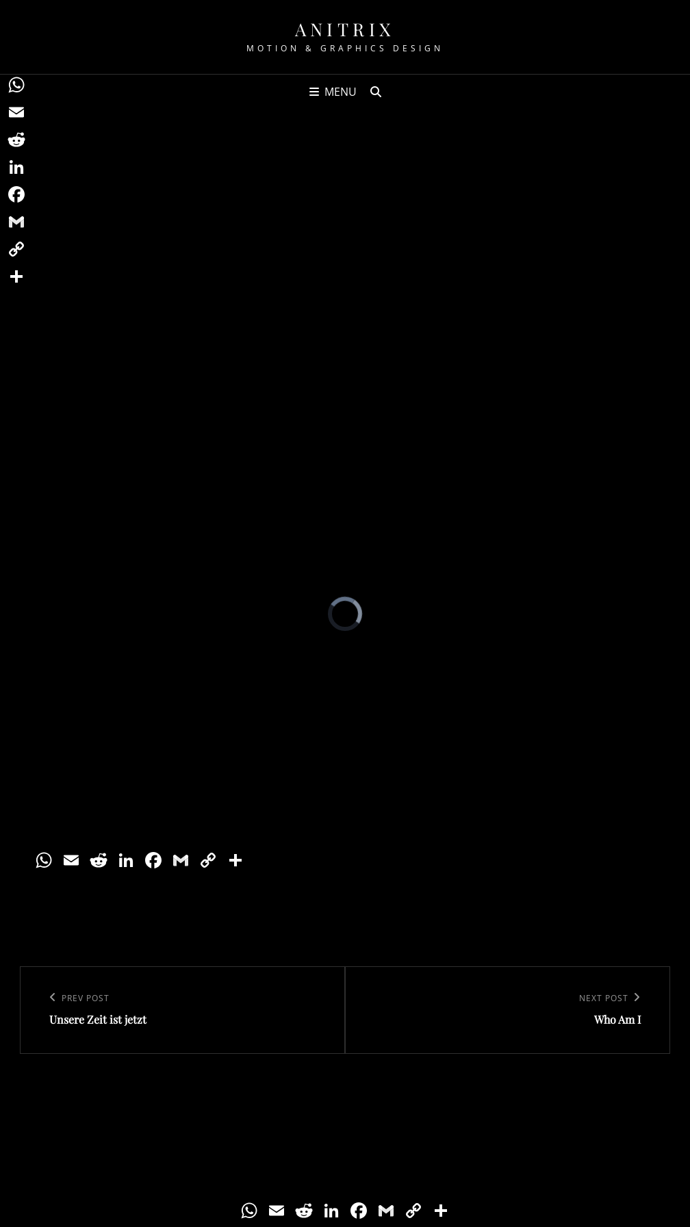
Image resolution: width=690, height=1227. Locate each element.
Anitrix (345, 29)
